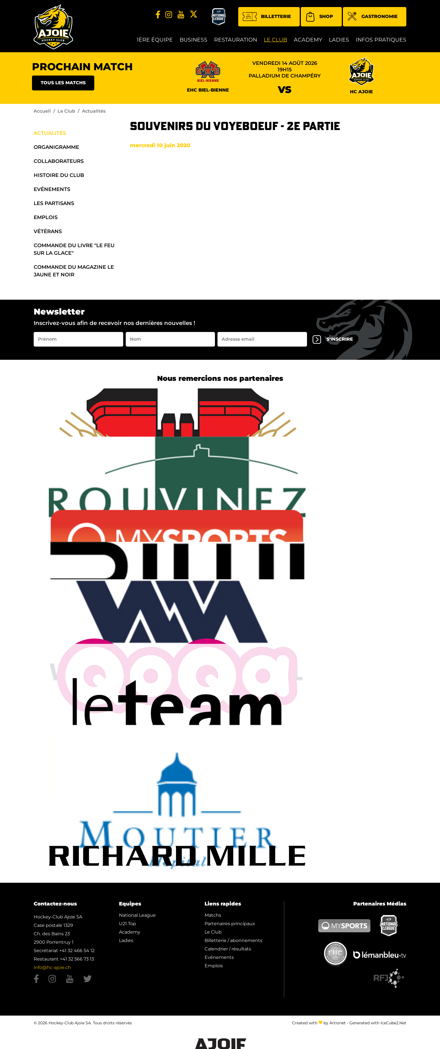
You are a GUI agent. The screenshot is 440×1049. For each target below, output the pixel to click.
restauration (235, 40)
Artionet (337, 1022)
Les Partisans (54, 203)
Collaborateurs (59, 161)
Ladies (339, 40)
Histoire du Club (59, 175)
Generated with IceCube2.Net (377, 1022)
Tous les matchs (63, 82)
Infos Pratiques (381, 40)
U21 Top (127, 923)
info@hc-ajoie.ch (52, 967)
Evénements (52, 189)
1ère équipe (155, 40)
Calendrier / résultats (228, 949)
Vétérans (48, 231)
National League (137, 915)
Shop (319, 17)
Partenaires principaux (230, 923)
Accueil (42, 111)
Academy (308, 40)
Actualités (50, 133)
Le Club (275, 40)
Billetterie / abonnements (233, 940)
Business (193, 40)
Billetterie (267, 17)
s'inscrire (333, 339)
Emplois (46, 217)
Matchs (213, 915)
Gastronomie (372, 17)
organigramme (56, 147)
